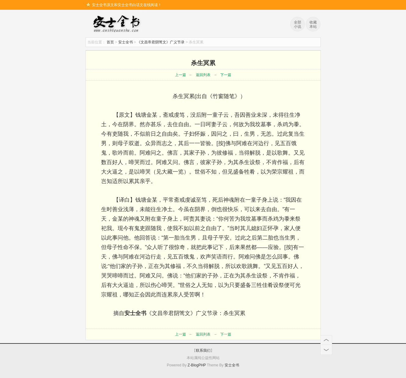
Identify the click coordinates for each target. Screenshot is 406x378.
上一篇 (180, 75)
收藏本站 (313, 24)
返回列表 (203, 75)
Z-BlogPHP (197, 365)
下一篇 (225, 75)
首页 (110, 42)
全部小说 (297, 24)
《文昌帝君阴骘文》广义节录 (161, 42)
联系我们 (203, 350)
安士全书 (118, 24)
